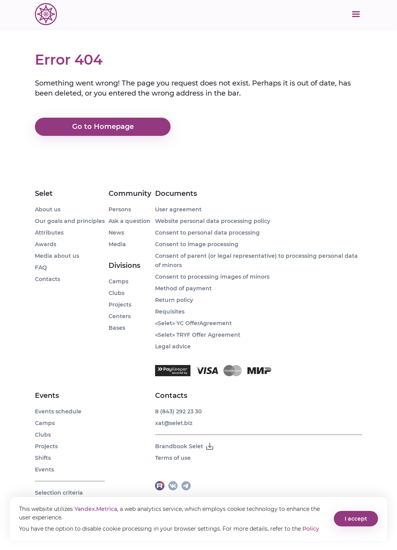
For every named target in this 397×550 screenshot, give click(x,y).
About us (47, 209)
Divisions (124, 265)
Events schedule (58, 411)
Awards (45, 244)
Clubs (43, 434)
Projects (46, 446)
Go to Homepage (103, 127)
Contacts (47, 279)
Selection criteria (59, 492)
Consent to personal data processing (207, 232)
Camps (45, 423)
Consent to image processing (196, 244)
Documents (176, 193)
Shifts (43, 457)
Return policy (174, 299)
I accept (356, 518)
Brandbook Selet (184, 446)
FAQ (41, 267)
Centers (120, 316)
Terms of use (173, 457)
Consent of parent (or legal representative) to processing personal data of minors (256, 260)
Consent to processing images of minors (212, 276)
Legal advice (173, 346)
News (116, 232)
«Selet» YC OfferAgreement (193, 323)
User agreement (178, 209)
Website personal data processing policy (212, 221)
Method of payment (183, 288)
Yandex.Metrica (95, 508)
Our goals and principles (70, 221)
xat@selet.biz (173, 423)
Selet (44, 193)
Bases (117, 327)
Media (117, 244)
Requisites (170, 311)
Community (130, 193)
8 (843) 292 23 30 (178, 411)
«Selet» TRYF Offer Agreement (197, 334)
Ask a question (129, 221)
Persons (120, 209)
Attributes (49, 232)
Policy (310, 528)
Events (47, 395)
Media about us (57, 255)
